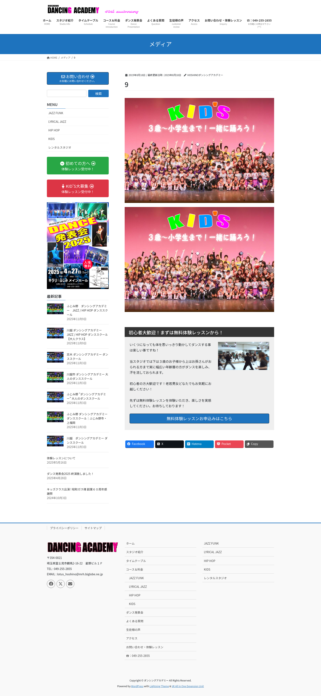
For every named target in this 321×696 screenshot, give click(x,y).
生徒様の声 (133, 630)
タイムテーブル (136, 561)
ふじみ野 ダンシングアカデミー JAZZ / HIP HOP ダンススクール (87, 310)
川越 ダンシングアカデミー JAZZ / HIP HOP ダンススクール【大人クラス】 (87, 334)
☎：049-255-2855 (138, 656)
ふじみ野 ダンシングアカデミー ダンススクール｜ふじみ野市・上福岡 (87, 418)
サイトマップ (93, 528)
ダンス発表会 (134, 612)
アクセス (131, 638)
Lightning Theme (159, 686)
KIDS (51, 139)
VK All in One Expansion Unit (188, 686)
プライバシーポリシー (64, 528)
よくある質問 (134, 621)
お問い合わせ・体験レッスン (144, 647)
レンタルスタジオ (59, 147)
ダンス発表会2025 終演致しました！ (70, 474)
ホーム (130, 543)
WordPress (137, 686)
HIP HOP (54, 130)
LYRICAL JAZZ (57, 121)
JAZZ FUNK (55, 113)
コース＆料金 (134, 569)
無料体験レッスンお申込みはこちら (199, 418)
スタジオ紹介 (134, 552)
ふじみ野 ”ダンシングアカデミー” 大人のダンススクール (86, 396)
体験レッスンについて (61, 458)
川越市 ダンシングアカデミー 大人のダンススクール (87, 376)
